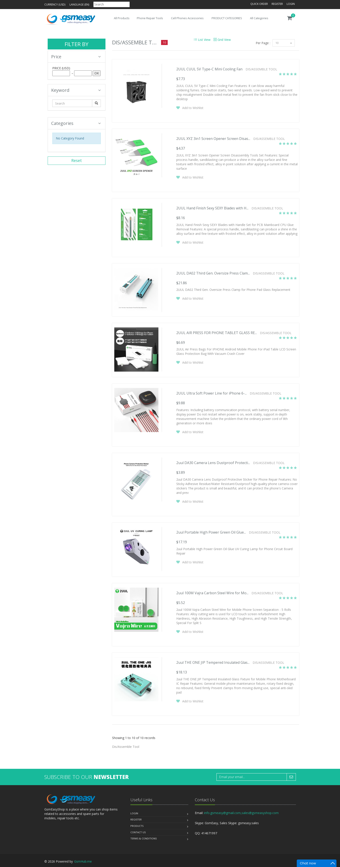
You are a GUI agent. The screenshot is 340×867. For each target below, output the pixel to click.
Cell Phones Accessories (187, 18)
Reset (76, 160)
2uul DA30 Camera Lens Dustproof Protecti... (213, 462)
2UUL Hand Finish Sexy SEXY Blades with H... (212, 208)
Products (136, 826)
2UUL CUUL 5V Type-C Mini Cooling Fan (209, 69)
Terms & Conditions (143, 838)
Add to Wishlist (192, 108)
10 (283, 43)
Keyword (76, 90)
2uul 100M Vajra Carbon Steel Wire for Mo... (212, 593)
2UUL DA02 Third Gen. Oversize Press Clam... (213, 273)
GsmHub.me (83, 861)
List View (202, 40)
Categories (76, 123)
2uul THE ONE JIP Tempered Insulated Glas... (213, 662)
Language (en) (79, 4)
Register (277, 4)
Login (291, 4)
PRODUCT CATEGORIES (227, 18)
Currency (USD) (54, 4)
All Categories (259, 18)
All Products (122, 18)
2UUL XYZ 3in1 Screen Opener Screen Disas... (213, 138)
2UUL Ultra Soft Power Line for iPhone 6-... (211, 393)
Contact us (138, 832)
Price (76, 57)
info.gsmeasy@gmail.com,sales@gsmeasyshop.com (241, 813)
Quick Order (259, 4)
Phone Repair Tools (150, 18)
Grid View (222, 40)
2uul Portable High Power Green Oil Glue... (211, 532)
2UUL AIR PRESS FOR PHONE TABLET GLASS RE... (216, 332)
